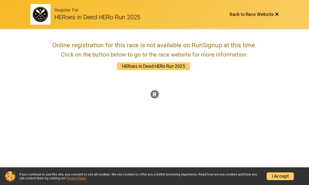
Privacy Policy (76, 178)
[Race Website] (42, 14)
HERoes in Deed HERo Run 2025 (153, 66)
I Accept (280, 176)
